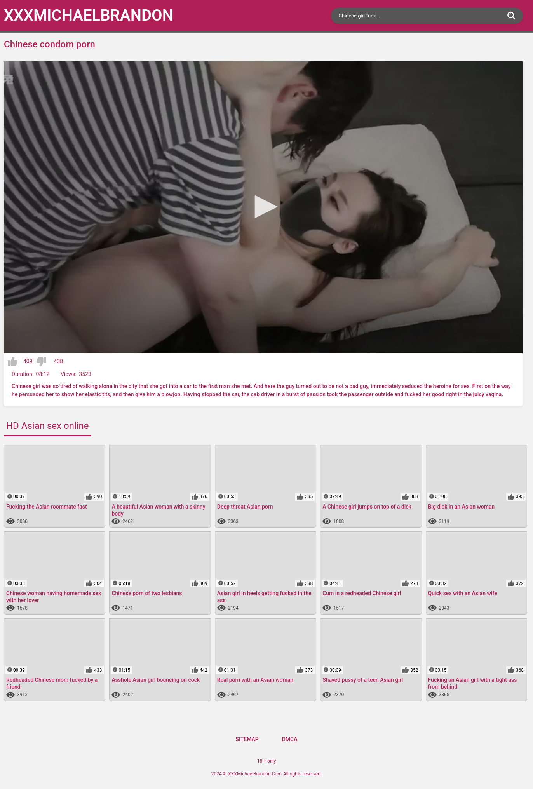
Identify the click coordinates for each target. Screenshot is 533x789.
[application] (263, 207)
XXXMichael (88, 15)
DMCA (290, 739)
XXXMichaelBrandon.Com (255, 774)
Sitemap (246, 739)
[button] (263, 207)
